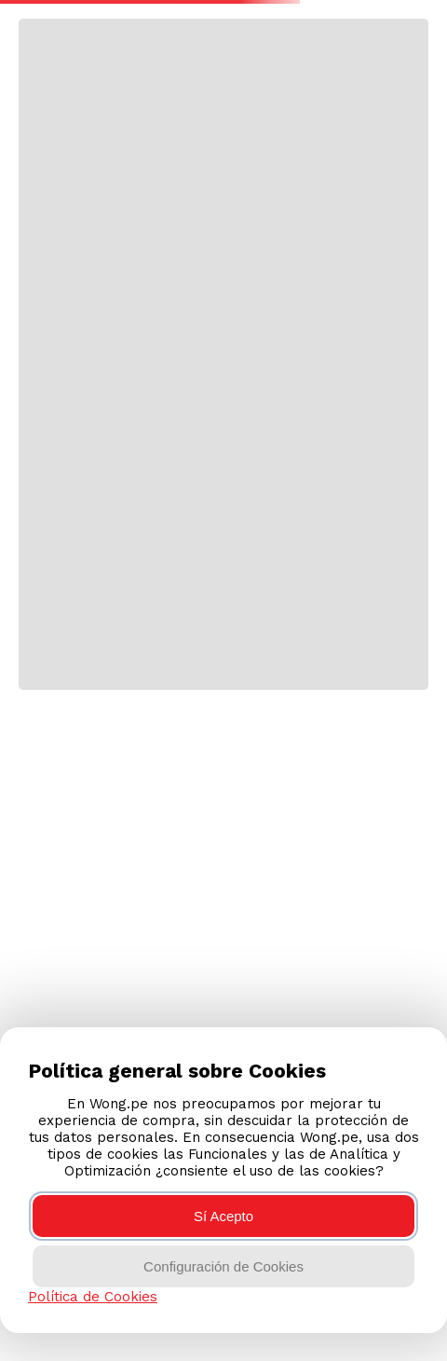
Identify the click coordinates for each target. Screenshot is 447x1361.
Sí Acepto (223, 1216)
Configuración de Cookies (223, 1266)
